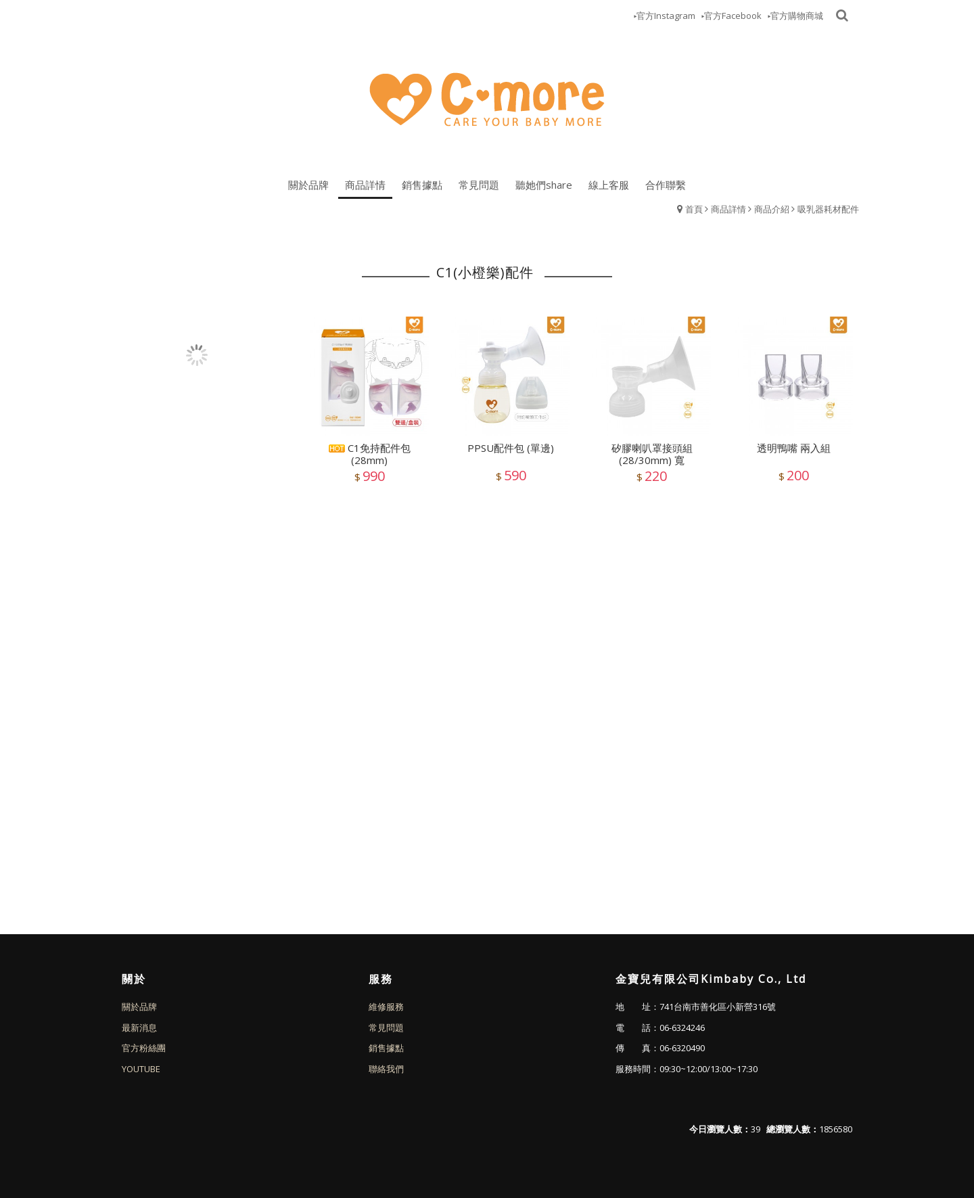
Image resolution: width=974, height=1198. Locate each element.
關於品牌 (139, 1006)
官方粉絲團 (144, 1048)
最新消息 (139, 1027)
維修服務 (386, 1006)
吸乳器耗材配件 (828, 209)
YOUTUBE (141, 1069)
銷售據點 (386, 1048)
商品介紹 (771, 209)
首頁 (694, 209)
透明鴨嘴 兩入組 (794, 448)
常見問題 (386, 1027)
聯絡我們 (386, 1069)
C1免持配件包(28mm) (370, 454)
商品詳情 (728, 209)
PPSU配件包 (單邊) (510, 448)
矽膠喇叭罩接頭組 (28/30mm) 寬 (652, 454)
